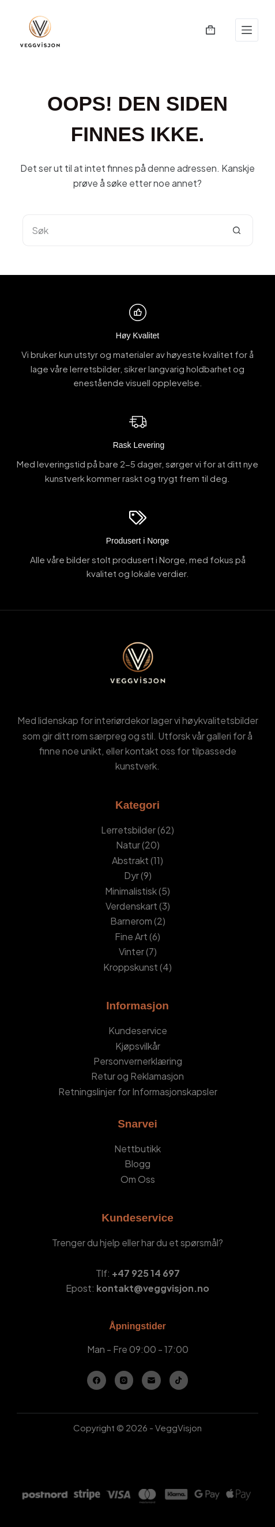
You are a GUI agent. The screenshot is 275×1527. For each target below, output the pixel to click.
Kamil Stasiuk (157, 1443)
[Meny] (246, 30)
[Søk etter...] (121, 230)
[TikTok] (179, 1380)
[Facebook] (96, 1380)
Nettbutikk (137, 1149)
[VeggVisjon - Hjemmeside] (40, 30)
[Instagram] (124, 1380)
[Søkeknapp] (237, 230)
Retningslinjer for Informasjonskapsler (137, 1091)
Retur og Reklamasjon (137, 1076)
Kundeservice (137, 1030)
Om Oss (137, 1179)
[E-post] (151, 1380)
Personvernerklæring (137, 1061)
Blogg (137, 1163)
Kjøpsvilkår (137, 1046)
